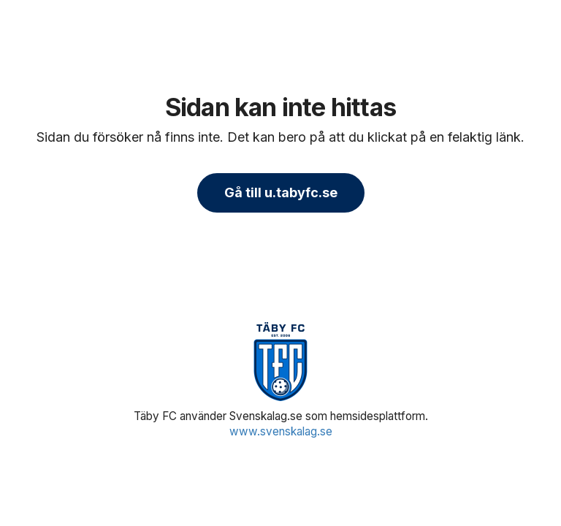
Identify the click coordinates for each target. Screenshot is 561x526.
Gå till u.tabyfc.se (280, 192)
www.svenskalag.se (280, 431)
